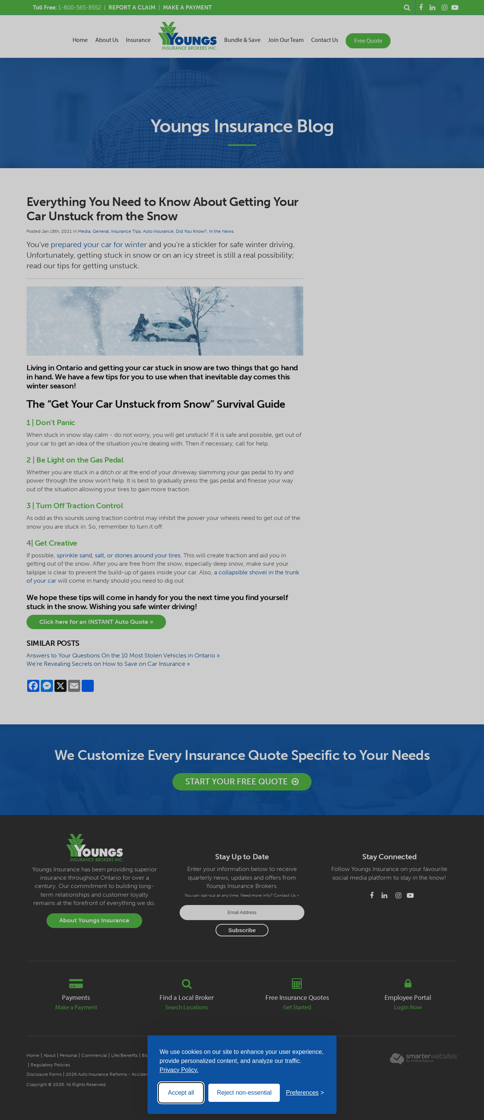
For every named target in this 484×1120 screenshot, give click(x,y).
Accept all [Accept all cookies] (181, 1092)
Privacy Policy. (179, 1070)
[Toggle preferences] (305, 1092)
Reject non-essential (244, 1092)
